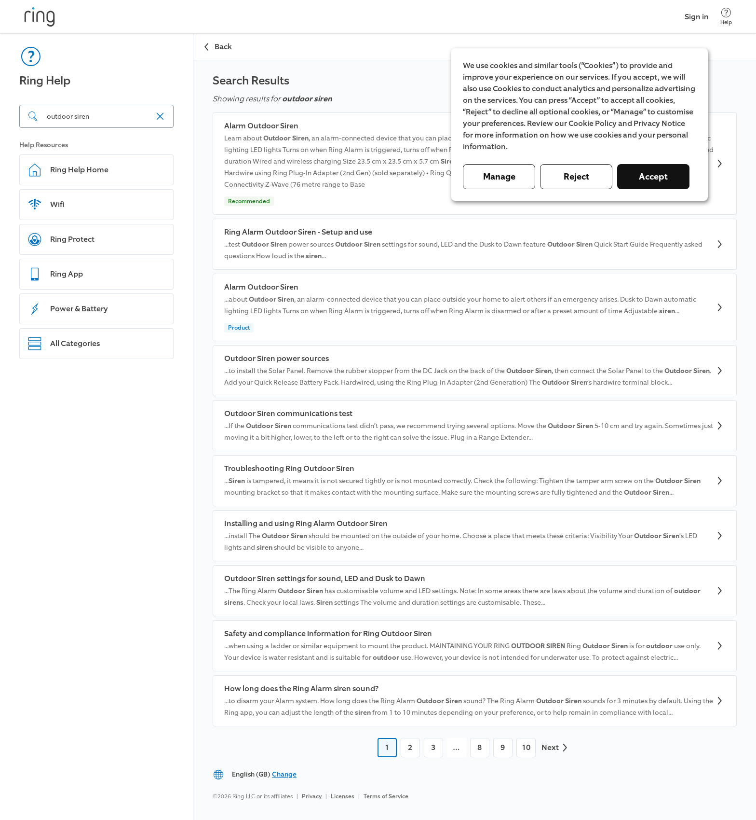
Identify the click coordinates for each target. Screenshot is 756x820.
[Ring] (39, 17)
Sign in (697, 17)
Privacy (312, 796)
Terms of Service (386, 796)
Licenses (342, 796)
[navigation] (96, 426)
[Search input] (96, 116)
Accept (653, 176)
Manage (499, 176)
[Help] (726, 16)
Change (284, 774)
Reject (576, 176)
